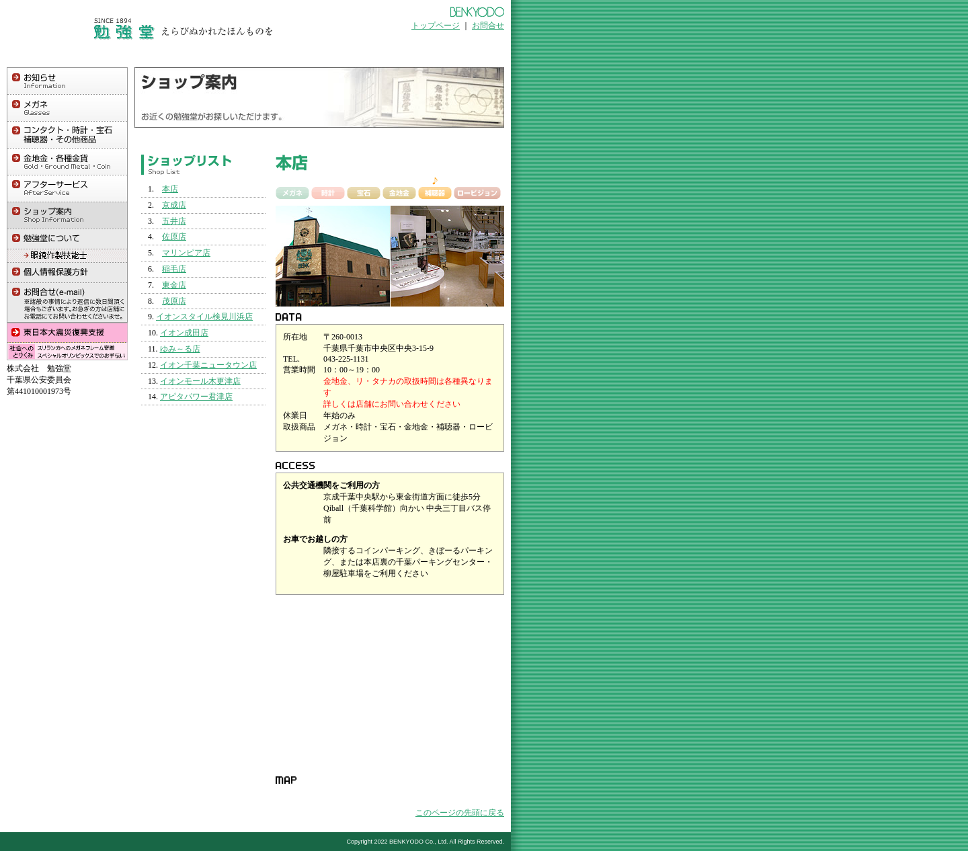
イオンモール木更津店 (200, 381)
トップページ (435, 25)
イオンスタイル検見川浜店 (204, 316)
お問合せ (488, 25)
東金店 (174, 285)
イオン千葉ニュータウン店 (208, 365)
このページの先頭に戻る (459, 812)
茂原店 (174, 301)
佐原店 (174, 236)
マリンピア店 (186, 252)
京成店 (174, 205)
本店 (170, 189)
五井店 (174, 221)
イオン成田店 (184, 332)
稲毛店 (174, 269)
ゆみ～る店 (180, 349)
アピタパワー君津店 (196, 396)
